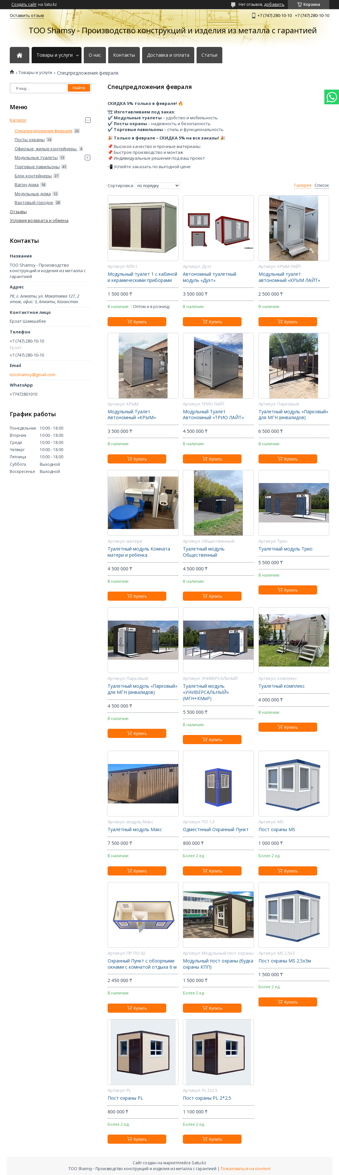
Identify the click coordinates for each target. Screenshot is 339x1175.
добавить (274, 4)
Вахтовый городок (34, 202)
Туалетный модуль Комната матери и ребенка (139, 552)
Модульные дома (33, 194)
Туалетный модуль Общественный (204, 552)
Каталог (18, 120)
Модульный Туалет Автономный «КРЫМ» (132, 415)
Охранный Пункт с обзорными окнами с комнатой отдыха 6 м (142, 964)
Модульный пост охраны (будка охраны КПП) (218, 964)
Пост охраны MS (276, 829)
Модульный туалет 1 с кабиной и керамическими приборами (142, 277)
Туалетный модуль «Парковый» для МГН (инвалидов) (293, 415)
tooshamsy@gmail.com (32, 374)
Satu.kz (199, 1163)
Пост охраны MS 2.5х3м (284, 961)
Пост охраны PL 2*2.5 (207, 1098)
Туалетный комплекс (281, 686)
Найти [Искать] (79, 87)
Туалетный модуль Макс (135, 829)
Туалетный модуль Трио (285, 549)
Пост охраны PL (125, 1098)
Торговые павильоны (37, 166)
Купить (140, 321)
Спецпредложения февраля (43, 131)
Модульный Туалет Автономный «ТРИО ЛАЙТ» (213, 415)
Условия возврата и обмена (39, 220)
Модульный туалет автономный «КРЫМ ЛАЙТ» (289, 277)
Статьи (209, 55)
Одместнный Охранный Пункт (216, 829)
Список (322, 185)
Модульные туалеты (36, 157)
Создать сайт (24, 4)
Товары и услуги (55, 55)
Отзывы (18, 211)
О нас (95, 55)
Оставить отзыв (27, 15)
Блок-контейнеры (33, 176)
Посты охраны (30, 139)
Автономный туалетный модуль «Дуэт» (209, 277)
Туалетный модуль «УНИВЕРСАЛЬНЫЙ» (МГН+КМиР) (206, 692)
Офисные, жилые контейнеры (46, 149)
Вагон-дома (27, 184)
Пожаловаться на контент (246, 1168)
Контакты (124, 55)
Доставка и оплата (168, 55)
